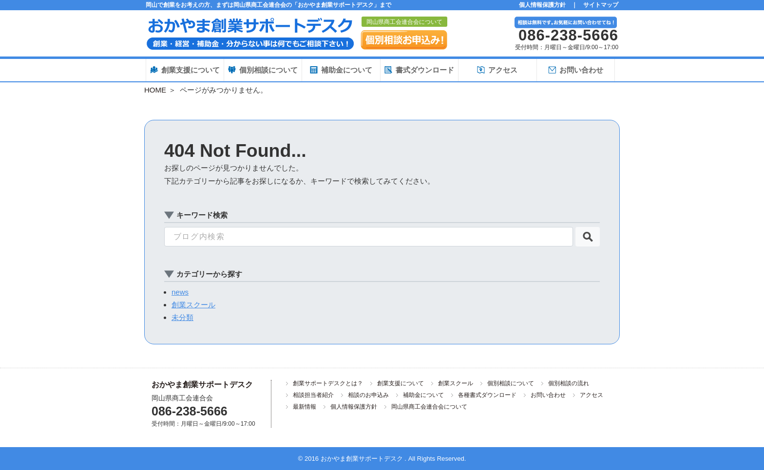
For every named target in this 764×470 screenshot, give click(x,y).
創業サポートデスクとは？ (328, 383)
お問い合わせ (548, 395)
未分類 (182, 317)
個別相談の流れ (568, 383)
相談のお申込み (368, 395)
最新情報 (304, 406)
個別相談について (510, 383)
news (180, 292)
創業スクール (193, 305)
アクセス (591, 395)
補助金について (423, 395)
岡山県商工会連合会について (404, 22)
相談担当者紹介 (313, 395)
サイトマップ (600, 4)
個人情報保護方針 (542, 4)
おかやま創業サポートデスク (202, 384)
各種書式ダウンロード (487, 395)
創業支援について (400, 383)
